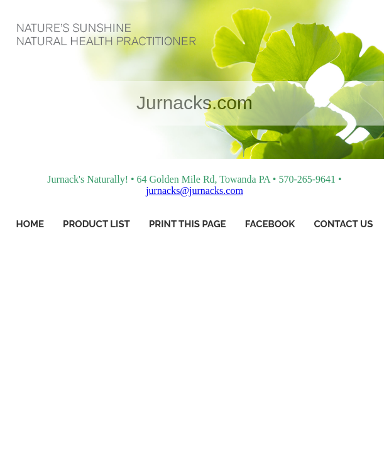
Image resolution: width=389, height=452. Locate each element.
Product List (96, 224)
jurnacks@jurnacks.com (194, 190)
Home (30, 224)
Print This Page (187, 224)
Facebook (270, 224)
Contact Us (343, 224)
